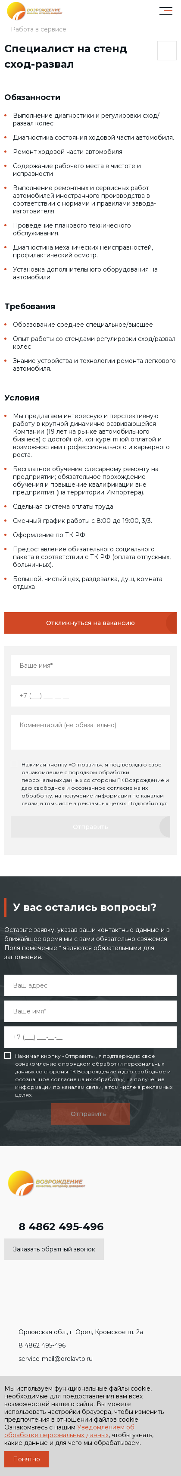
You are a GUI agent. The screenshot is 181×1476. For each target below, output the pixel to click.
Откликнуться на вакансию (90, 623)
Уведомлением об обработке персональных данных (69, 1431)
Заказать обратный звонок (54, 1249)
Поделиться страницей (167, 51)
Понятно (26, 1459)
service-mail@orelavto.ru (48, 1359)
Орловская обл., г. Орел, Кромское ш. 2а (73, 1332)
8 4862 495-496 (53, 1227)
